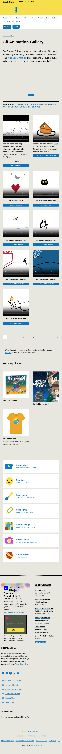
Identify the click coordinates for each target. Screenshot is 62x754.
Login (16, 26)
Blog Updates (43, 588)
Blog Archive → (40, 646)
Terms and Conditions (24, 744)
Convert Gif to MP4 (12, 688)
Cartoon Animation (10, 403)
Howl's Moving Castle (41, 407)
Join (7, 26)
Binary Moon (36, 749)
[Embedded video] (16, 128)
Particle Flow (10, 107)
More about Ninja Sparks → (15, 615)
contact (8, 356)
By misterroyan (16, 206)
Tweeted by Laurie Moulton (46, 156)
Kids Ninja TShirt (9, 441)
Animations (23, 104)
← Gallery (8, 36)
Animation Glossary (12, 697)
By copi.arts (16, 166)
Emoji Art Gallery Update (44, 639)
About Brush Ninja (32, 739)
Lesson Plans (10, 701)
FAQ (59, 744)
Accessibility (41, 744)
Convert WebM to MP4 (13, 693)
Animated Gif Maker (17, 58)
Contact (52, 744)
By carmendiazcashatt (46, 206)
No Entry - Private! (32, 734)
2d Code (36, 107)
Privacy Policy (7, 744)
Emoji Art (25, 107)
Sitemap (45, 739)
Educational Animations (44, 104)
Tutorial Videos (10, 706)
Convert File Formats (13, 684)
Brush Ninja (8, 2)
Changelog (18, 739)
